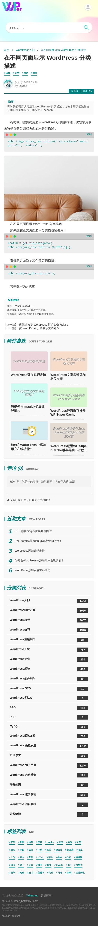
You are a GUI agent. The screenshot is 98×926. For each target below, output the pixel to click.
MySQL (49, 727)
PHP (49, 717)
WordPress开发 (49, 650)
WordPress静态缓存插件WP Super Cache (68, 412)
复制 (89, 134)
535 (87, 91)
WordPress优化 (49, 659)
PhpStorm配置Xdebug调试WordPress (38, 540)
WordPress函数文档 (49, 736)
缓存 (40, 865)
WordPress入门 (25, 49)
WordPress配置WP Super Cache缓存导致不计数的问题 (68, 448)
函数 (8, 73)
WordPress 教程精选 (49, 775)
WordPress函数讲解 (49, 610)
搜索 (13, 850)
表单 (13, 872)
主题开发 (80, 872)
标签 (22, 850)
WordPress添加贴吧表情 (28, 375)
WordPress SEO (49, 689)
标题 (80, 850)
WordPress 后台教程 (49, 805)
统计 (31, 872)
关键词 (79, 865)
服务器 (59, 850)
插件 (40, 842)
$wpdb (59, 865)
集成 (22, 872)
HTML (41, 857)
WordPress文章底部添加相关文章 (68, 377)
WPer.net (32, 895)
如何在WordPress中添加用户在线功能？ (28, 447)
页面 (35, 73)
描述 (26, 73)
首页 (6, 49)
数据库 (70, 850)
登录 (13, 481)
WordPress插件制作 (49, 679)
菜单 (50, 857)
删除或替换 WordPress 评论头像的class (43, 324)
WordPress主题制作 (49, 640)
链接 (61, 842)
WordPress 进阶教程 (49, 795)
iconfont (16, 916)
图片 (49, 850)
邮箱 (60, 872)
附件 (51, 872)
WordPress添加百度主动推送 (32, 570)
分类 (17, 73)
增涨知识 (49, 785)
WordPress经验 (49, 669)
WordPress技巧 (49, 630)
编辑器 (79, 857)
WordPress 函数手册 (49, 746)
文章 (13, 842)
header (50, 842)
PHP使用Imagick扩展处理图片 (27, 408)
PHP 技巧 (49, 756)
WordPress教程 (49, 620)
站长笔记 (49, 814)
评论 (22, 857)
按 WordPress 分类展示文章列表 (39, 328)
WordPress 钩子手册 (49, 765)
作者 (68, 857)
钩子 (22, 865)
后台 (70, 842)
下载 (40, 850)
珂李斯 (23, 85)
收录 (69, 872)
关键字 (41, 872)
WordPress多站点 (49, 698)
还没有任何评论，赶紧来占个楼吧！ (29, 500)
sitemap (6, 916)
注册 (72, 481)
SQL (31, 865)
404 (69, 865)
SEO (49, 708)
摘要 (49, 865)
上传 (13, 857)
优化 (31, 850)
